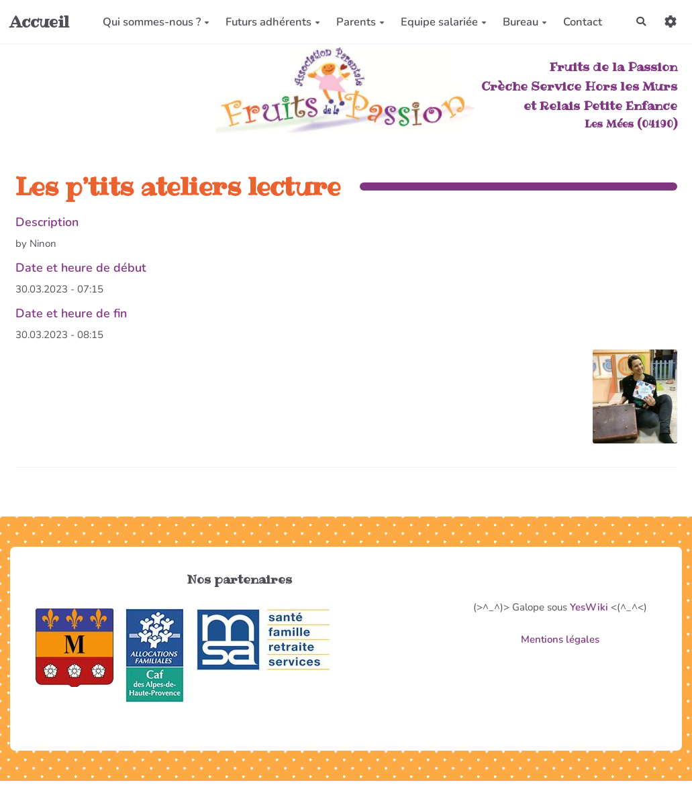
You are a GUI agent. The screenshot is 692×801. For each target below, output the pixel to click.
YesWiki (589, 607)
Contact (581, 22)
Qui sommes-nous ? (155, 22)
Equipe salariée (443, 22)
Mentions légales (560, 639)
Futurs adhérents (272, 22)
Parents (360, 22)
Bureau (524, 22)
